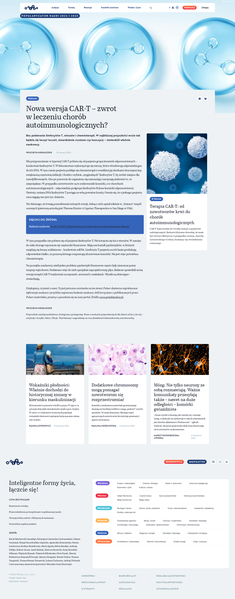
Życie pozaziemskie (167, 496)
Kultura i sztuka (146, 487)
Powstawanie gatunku (126, 521)
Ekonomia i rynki (124, 487)
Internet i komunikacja (156, 541)
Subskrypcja (174, 461)
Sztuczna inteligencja (198, 483)
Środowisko (104, 508)
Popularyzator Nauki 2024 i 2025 (50, 15)
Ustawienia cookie (167, 588)
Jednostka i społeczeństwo (157, 525)
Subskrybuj (189, 7)
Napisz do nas (127, 582)
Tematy (71, 7)
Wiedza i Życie (134, 7)
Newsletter (198, 461)
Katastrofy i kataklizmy (204, 508)
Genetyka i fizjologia (197, 521)
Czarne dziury (145, 496)
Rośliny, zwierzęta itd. (126, 512)
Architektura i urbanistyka (128, 541)
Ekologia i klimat (124, 508)
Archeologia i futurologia (127, 525)
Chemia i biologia (150, 483)
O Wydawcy (88, 588)
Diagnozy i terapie (147, 533)
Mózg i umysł (149, 521)
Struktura (103, 483)
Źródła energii (179, 541)
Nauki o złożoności (173, 483)
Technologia (104, 541)
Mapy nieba (144, 500)
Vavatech (24, 581)
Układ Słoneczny (124, 496)
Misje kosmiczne (124, 500)
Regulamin (125, 588)
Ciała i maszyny (200, 541)
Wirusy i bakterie (124, 533)
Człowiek (103, 520)
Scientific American (110, 7)
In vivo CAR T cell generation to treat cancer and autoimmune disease (90, 226)
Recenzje (88, 7)
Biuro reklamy (127, 575)
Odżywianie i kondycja (197, 533)
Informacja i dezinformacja (188, 525)
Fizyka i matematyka (126, 483)
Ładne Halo (21, 578)
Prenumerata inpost (94, 582)
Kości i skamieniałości (177, 508)
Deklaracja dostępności (171, 575)
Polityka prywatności (169, 582)
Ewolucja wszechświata (194, 496)
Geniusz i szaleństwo (172, 521)
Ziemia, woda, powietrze (149, 508)
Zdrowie (33, 98)
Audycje (55, 7)
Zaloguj (205, 7)
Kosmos (102, 495)
